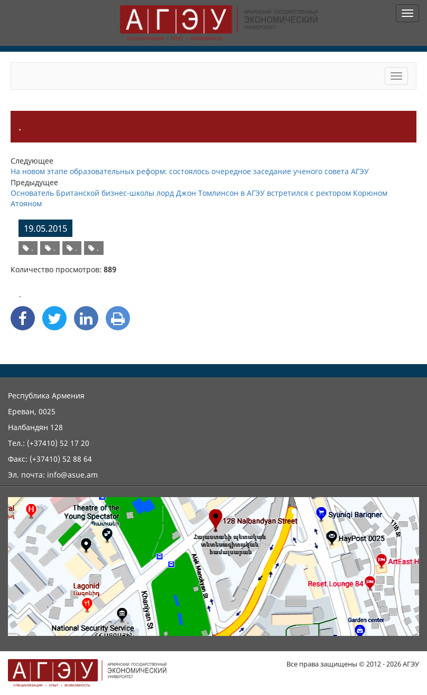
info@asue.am (72, 475)
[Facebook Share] (23, 318)
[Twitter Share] (54, 318)
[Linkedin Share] (86, 318)
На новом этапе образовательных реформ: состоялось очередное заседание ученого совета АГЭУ (190, 171)
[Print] (118, 318)
